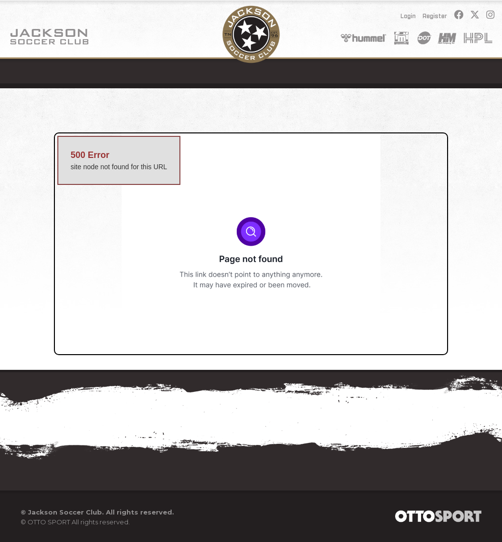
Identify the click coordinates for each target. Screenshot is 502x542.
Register (435, 16)
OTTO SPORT (48, 522)
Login (408, 16)
